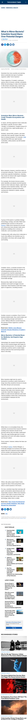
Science (3, 225)
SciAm (10, 447)
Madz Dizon (5, 39)
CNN (24, 137)
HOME (3, 7)
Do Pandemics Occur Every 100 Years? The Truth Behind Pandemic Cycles (14, 697)
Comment (10, 44)
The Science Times (14, 2)
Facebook (2, 44)
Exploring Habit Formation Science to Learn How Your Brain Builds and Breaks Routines (13, 533)
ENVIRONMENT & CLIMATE (6, 694)
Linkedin (8, 44)
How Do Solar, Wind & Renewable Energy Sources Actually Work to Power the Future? (10, 613)
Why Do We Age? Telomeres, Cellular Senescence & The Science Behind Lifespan (14, 655)
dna (6, 513)
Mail (13, 44)
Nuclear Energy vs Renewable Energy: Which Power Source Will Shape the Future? (10, 586)
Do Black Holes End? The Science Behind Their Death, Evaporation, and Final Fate (13, 551)
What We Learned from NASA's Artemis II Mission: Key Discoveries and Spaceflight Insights (10, 595)
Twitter (5, 44)
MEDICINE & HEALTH (12, 7)
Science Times (23, 518)
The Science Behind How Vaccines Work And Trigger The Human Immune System (13, 676)
